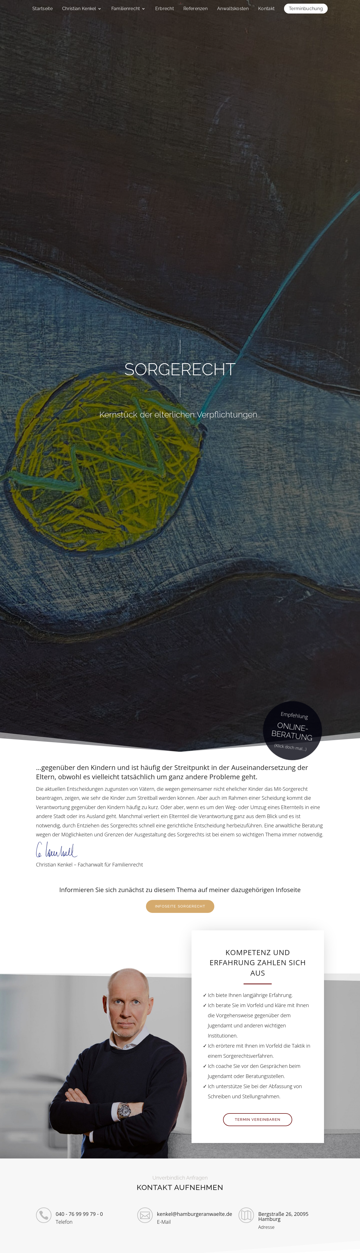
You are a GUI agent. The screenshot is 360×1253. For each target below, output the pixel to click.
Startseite (42, 9)
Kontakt (266, 9)
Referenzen (195, 9)
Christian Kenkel (79, 9)
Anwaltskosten (233, 9)
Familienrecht (125, 9)
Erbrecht (164, 9)
